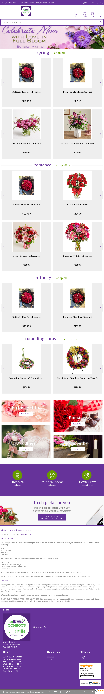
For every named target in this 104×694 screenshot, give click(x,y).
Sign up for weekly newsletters (52, 517)
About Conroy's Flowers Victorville (16, 530)
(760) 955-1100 (10, 3)
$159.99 (77, 101)
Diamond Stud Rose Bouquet (77, 92)
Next (101, 82)
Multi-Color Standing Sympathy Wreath (77, 378)
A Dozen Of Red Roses (77, 204)
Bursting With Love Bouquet (77, 256)
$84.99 (77, 152)
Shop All (59, 52)
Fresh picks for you (52, 506)
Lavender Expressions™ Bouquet (77, 143)
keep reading (26, 534)
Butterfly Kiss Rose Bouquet (26, 92)
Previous (3, 82)
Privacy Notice (67, 692)
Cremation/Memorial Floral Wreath (26, 378)
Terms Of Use (54, 692)
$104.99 (78, 213)
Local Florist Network (82, 692)
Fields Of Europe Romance (26, 256)
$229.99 (26, 101)
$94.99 (26, 152)
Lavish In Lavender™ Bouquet (26, 143)
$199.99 (77, 387)
